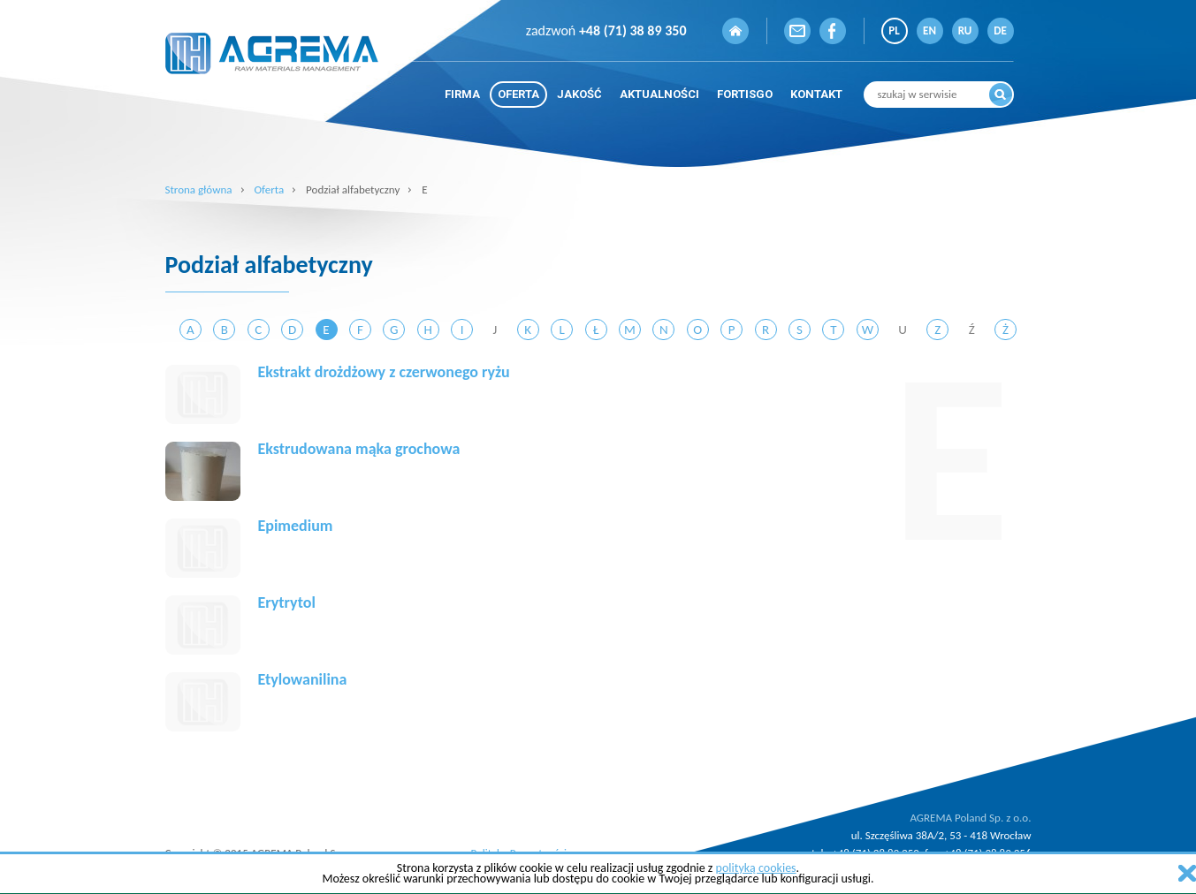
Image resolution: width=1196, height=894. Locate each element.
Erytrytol (287, 602)
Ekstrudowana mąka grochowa (359, 448)
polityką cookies (756, 867)
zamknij (1187, 873)
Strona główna (198, 189)
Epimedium (295, 525)
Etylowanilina (302, 679)
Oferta (269, 189)
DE (1000, 30)
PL (893, 30)
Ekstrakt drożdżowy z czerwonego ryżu (384, 372)
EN (929, 30)
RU (965, 30)
